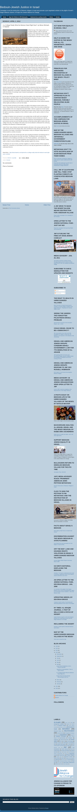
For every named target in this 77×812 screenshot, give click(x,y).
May (58, 662)
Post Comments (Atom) (14, 208)
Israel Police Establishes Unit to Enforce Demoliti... (64, 667)
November (59, 654)
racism (62, 758)
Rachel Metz (56, 758)
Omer (66, 753)
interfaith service (57, 742)
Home (4, 17)
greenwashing (62, 738)
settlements (57, 759)
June (58, 660)
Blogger (47, 808)
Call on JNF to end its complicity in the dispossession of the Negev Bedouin (63, 390)
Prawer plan (59, 756)
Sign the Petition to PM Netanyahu (18, 17)
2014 (57, 648)
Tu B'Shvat (69, 759)
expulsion (63, 735)
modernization (57, 750)
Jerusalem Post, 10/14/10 (60, 472)
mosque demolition (65, 750)
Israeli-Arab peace (61, 744)
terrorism (63, 759)
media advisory (65, 749)
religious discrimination (70, 758)
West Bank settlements (68, 762)
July (58, 658)
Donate (58, 17)
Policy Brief (59, 81)
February (59, 681)
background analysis (59, 724)
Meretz (71, 749)
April (58, 664)
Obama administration (58, 753)
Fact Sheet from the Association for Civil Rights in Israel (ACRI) (63, 544)
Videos (51, 17)
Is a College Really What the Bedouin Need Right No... (65, 673)
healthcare (56, 739)
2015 (57, 646)
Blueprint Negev (62, 725)
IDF (60, 741)
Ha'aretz (8, 160)
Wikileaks (57, 763)
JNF (65, 747)
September (59, 656)
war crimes (60, 762)
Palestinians (62, 755)
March (58, 679)
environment (60, 733)
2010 (57, 688)
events (56, 735)
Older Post (47, 205)
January (59, 683)
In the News (70, 741)
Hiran (67, 739)
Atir (71, 722)
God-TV (72, 735)
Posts (57, 290)
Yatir (61, 763)
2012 (57, 652)
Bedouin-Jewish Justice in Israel (19, 7)
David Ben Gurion (62, 727)
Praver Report (70, 755)
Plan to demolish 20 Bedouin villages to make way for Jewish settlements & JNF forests (63, 160)
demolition (66, 729)
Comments (58, 293)
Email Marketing (62, 283)
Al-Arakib (57, 722)
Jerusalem (68, 745)
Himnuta (62, 739)
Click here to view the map (60, 639)
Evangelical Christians (69, 733)
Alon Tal (67, 722)
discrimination (69, 731)
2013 (57, 650)
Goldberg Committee (61, 736)
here (62, 106)
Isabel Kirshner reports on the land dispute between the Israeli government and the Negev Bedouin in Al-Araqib (63, 618)
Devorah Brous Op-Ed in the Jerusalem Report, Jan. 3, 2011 (63, 323)
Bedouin (68, 724)
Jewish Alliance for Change (61, 695)
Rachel (57, 697)
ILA (64, 741)
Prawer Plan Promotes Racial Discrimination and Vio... (63, 676)
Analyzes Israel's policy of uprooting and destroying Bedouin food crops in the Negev (64, 603)
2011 (57, 686)
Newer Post (6, 205)
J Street (69, 744)
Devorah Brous (57, 731)
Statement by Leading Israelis (38, 17)
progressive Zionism (68, 756)
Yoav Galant (66, 763)
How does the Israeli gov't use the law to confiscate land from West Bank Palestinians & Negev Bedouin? (63, 164)
